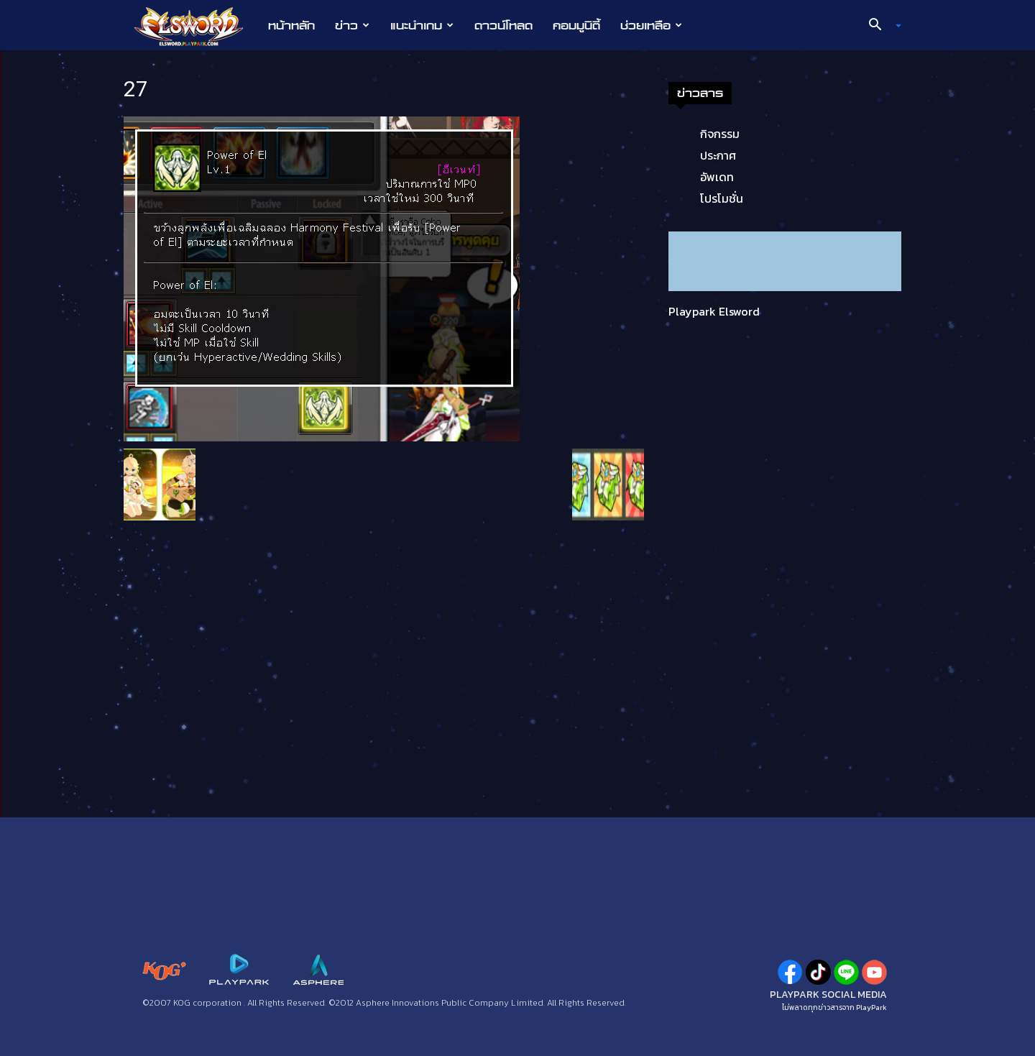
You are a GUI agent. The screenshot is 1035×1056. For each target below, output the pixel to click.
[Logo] (196, 26)
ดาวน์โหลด (503, 25)
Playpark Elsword (714, 311)
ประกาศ (718, 155)
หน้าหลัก (291, 25)
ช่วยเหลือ (651, 25)
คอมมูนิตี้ (576, 25)
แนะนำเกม (422, 25)
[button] (879, 26)
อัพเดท (717, 176)
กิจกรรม (720, 133)
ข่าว (352, 25)
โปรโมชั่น (721, 198)
